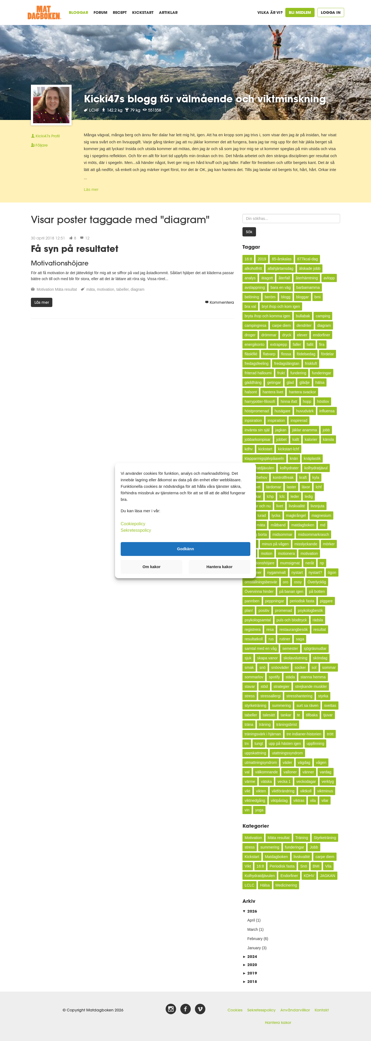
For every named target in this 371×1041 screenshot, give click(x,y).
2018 (249, 981)
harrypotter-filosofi (260, 401)
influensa (327, 411)
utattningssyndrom (287, 753)
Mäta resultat (66, 289)
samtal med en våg (261, 648)
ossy (298, 582)
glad (290, 382)
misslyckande (306, 544)
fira (321, 344)
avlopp (329, 278)
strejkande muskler (311, 686)
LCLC (249, 885)
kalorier (311, 439)
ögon (332, 572)
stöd (264, 686)
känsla (328, 439)
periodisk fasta (302, 601)
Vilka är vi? (270, 12)
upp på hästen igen (285, 743)
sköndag (320, 658)
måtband (278, 525)
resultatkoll (254, 639)
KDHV (309, 876)
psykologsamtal (258, 620)
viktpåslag (279, 800)
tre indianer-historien (304, 734)
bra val (250, 306)
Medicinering (286, 885)
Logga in (331, 12)
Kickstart (142, 12)
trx (247, 743)
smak (249, 667)
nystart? (315, 572)
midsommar (282, 534)
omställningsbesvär (261, 582)
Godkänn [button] (185, 549)
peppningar (274, 601)
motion (266, 553)
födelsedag (306, 354)
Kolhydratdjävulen (260, 876)
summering (281, 705)
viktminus (325, 791)
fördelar (327, 354)
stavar (250, 686)
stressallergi (270, 696)
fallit (310, 344)
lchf (319, 487)
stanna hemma (313, 677)
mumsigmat (290, 563)
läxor (306, 487)
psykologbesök (310, 610)
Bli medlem (300, 12)
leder (295, 496)
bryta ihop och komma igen (267, 316)
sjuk (248, 658)
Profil (45, 136)
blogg (285, 297)
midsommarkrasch (313, 534)
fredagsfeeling (256, 363)
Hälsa (265, 885)
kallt (295, 439)
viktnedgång (255, 800)
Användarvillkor (295, 1010)
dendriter (303, 325)
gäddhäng (253, 382)
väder (287, 762)
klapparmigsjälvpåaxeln (264, 458)
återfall (284, 278)
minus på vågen (275, 544)
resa (270, 629)
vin (247, 810)
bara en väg (281, 287)
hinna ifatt (289, 401)
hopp (307, 401)
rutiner (284, 639)
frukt (281, 373)
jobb (326, 430)
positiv (263, 610)
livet (279, 506)
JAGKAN (327, 876)
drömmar (268, 335)
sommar (329, 667)
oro (285, 582)
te (298, 715)
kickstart (265, 449)
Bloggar (78, 12)
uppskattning (255, 753)
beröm (270, 297)
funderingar (321, 373)
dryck (286, 335)
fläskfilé (251, 354)
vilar (324, 800)
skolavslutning (295, 658)
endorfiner (321, 335)
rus (271, 639)
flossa (286, 354)
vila (313, 800)
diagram (138, 289)
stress (250, 696)
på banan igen (291, 591)
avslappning (255, 287)
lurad (261, 515)
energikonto (254, 344)
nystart (297, 572)
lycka (276, 515)
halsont (251, 392)
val (247, 772)
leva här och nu (258, 506)
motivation (105, 289)
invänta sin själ (257, 430)
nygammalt (276, 572)
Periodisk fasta (282, 866)
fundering (298, 373)
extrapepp (278, 344)
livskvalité (297, 506)
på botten (317, 591)
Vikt (248, 866)
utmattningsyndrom (261, 762)
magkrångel (296, 515)
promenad (283, 610)
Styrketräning (325, 838)
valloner (290, 772)
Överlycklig (317, 582)
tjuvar (327, 715)
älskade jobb (310, 268)
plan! (249, 610)
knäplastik (312, 458)
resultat (320, 629)
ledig (309, 496)
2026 (249, 911)
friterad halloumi (258, 373)
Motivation (45, 289)
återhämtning (307, 278)
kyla (315, 477)
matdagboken (302, 525)
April (251, 920)
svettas (330, 705)
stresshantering (299, 696)
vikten (261, 791)
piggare (326, 601)
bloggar (302, 297)
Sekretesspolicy (261, 1010)
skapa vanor (267, 658)
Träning (301, 838)
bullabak (303, 316)
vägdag (304, 762)
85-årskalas (281, 259)
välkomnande (266, 772)
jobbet (281, 439)
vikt (247, 791)
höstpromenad (257, 411)
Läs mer (91, 189)
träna (249, 724)
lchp (270, 496)
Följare (39, 145)
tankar (286, 715)
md (322, 525)
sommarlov (254, 677)
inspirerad (299, 420)
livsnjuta (318, 506)
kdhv (249, 449)
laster (291, 487)
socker (300, 667)
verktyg (328, 781)
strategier (281, 686)
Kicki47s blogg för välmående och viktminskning (205, 98)
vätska (266, 781)
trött (330, 734)
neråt (309, 563)
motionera (286, 553)
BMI (316, 866)
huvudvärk (305, 411)
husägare (282, 411)
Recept (120, 12)
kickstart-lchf (288, 449)
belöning (252, 297)
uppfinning (315, 743)
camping (323, 316)
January (254, 948)
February (255, 938)
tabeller (122, 289)
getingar (274, 382)
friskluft (311, 363)
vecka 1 (283, 781)
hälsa (319, 382)
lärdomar (273, 487)
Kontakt (322, 1010)
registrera (253, 629)
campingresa (255, 325)
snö (262, 667)
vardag (325, 772)
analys (250, 278)
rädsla (318, 620)
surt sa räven (307, 705)
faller (297, 344)
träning (265, 724)
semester (290, 648)
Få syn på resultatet (74, 248)
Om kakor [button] (152, 567)
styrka (323, 696)
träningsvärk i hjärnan (263, 734)
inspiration (276, 420)
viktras (298, 800)
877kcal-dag (307, 259)
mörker (329, 544)
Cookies (235, 1010)
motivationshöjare (259, 563)
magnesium (321, 515)
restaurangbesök (293, 629)
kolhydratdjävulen (259, 468)
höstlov (323, 401)
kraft (303, 477)
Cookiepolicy (133, 523)
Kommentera (219, 302)
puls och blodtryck (292, 620)
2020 (249, 964)
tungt (259, 743)
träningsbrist (286, 724)
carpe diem (281, 325)
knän (294, 458)
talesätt (269, 715)
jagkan (280, 430)
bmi (318, 297)
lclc (282, 496)
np (322, 563)
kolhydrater (289, 468)
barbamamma (308, 287)
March (252, 929)
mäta (90, 289)
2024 (249, 956)
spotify (274, 677)
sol (314, 667)
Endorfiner (289, 876)
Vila (328, 866)
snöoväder (280, 667)
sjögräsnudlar (315, 648)
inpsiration (253, 420)
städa (290, 677)
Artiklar (168, 12)
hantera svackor (302, 392)
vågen (321, 762)
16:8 (248, 259)
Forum (100, 12)
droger (250, 335)
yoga (259, 810)
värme (250, 781)
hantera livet (273, 392)
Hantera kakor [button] (219, 567)
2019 (262, 259)
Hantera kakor (278, 1022)
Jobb (314, 847)
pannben (252, 601)
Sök (249, 231)
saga (300, 639)
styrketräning (255, 705)
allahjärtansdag (280, 268)
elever (302, 335)
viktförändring (283, 791)
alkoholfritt (253, 268)
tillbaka (312, 715)
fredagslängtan (286, 363)
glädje (304, 382)
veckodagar (306, 781)
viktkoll (306, 791)
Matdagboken (276, 857)
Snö (303, 866)
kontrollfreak (283, 477)
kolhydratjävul (316, 468)
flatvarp (269, 354)
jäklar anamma (304, 430)
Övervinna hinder (259, 591)
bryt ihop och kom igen (281, 306)
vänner (308, 772)
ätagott (267, 278)
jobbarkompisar (258, 439)
